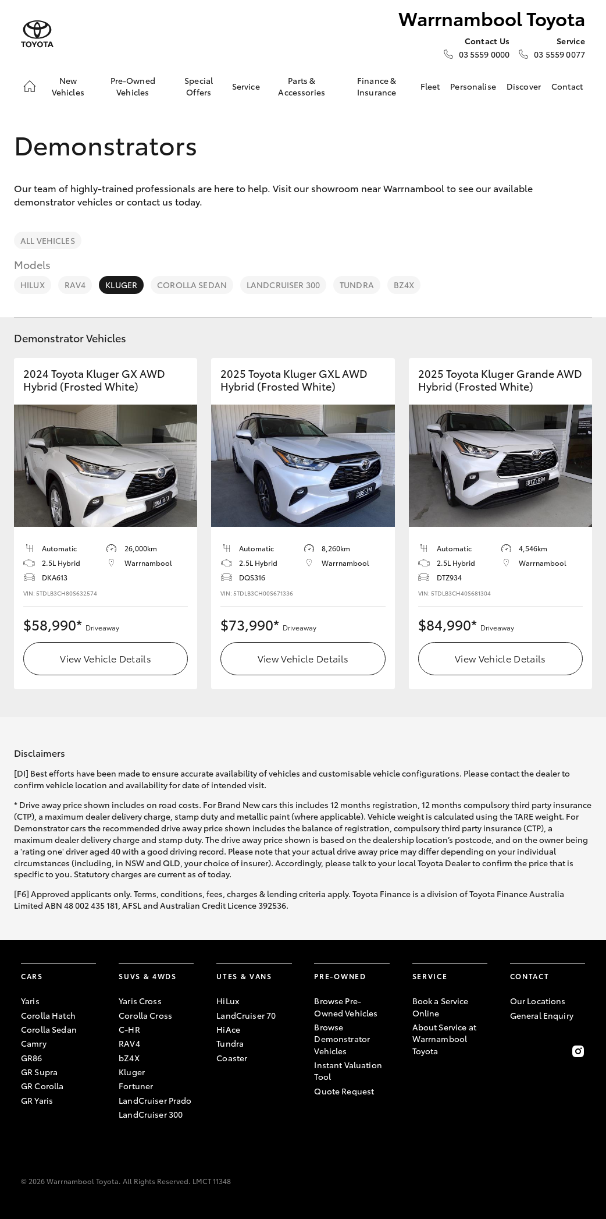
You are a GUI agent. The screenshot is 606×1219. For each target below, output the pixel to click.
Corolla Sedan (192, 284)
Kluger (121, 284)
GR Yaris (37, 1100)
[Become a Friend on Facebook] (517, 1051)
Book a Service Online (440, 1006)
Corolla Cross (145, 1015)
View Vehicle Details (105, 658)
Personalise (473, 86)
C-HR (129, 1029)
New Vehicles (68, 86)
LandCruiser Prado (155, 1100)
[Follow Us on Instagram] (578, 1051)
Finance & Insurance (376, 86)
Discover (524, 86)
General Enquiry (541, 1015)
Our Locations (538, 1001)
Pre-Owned (340, 976)
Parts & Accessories (301, 86)
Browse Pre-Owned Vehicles (345, 1006)
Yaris (30, 1001)
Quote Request (344, 1091)
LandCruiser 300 (283, 284)
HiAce (228, 1029)
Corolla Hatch (48, 1015)
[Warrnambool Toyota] (37, 34)
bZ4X (404, 284)
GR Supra (39, 1072)
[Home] (29, 86)
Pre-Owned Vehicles (132, 86)
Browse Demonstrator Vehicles (342, 1039)
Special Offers (198, 86)
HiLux (32, 284)
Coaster (231, 1058)
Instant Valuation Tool (348, 1070)
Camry (34, 1043)
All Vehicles (47, 240)
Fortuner (136, 1086)
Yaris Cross (140, 1001)
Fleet (430, 86)
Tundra (357, 284)
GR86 (31, 1058)
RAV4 (75, 284)
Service (246, 86)
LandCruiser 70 (246, 1015)
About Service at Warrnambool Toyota (444, 1039)
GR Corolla (42, 1086)
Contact (567, 86)
